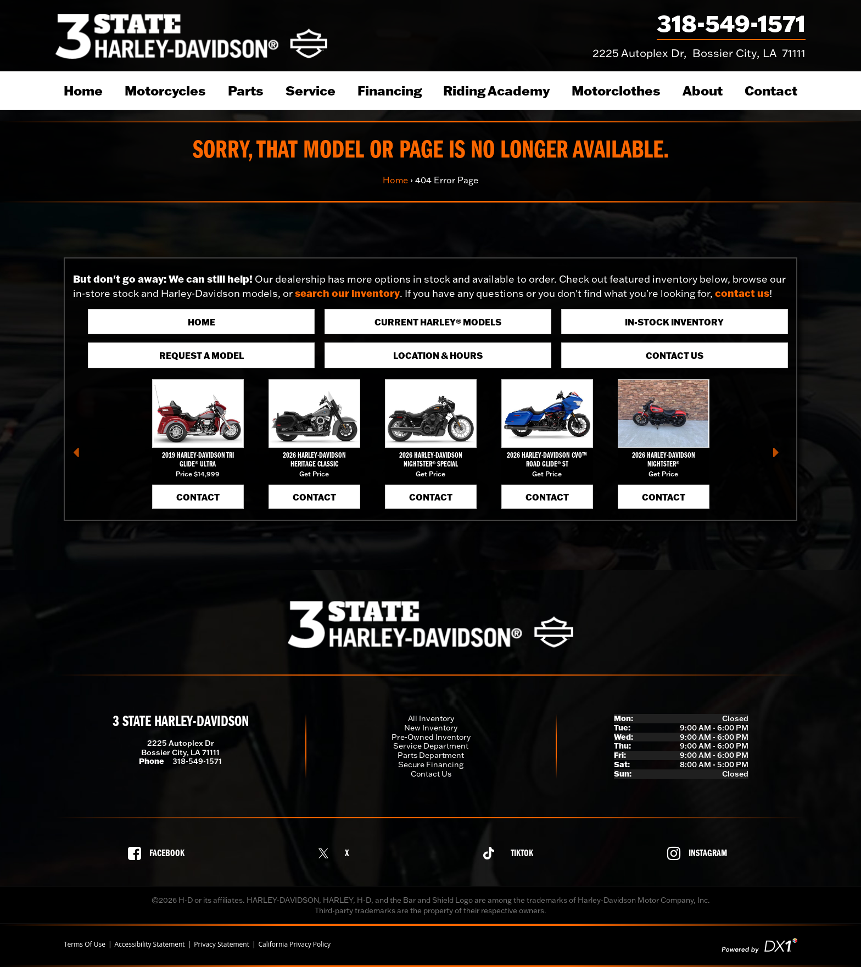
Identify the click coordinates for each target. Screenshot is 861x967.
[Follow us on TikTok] (511, 853)
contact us (742, 293)
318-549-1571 (197, 761)
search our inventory (347, 293)
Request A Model (201, 355)
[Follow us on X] (336, 853)
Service (311, 90)
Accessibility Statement (149, 944)
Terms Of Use (84, 944)
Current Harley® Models (437, 322)
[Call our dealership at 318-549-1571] (731, 26)
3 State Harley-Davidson (181, 722)
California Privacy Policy (295, 944)
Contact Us (674, 355)
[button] (80, 456)
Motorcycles (165, 90)
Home (83, 90)
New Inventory (430, 728)
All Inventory (431, 718)
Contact (771, 90)
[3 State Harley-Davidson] (191, 35)
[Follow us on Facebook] (159, 853)
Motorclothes (616, 90)
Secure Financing (430, 764)
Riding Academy (496, 90)
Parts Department (431, 755)
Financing (389, 90)
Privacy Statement (221, 944)
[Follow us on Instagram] (700, 853)
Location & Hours (438, 355)
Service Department (430, 746)
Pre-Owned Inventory (431, 737)
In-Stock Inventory (674, 322)
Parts (246, 90)
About (703, 90)
